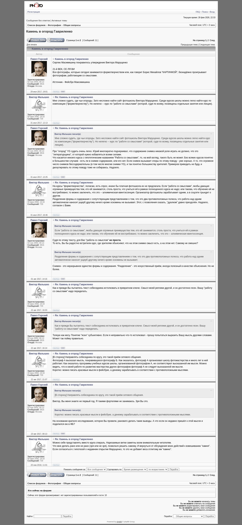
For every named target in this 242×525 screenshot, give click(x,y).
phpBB (119, 522)
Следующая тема (207, 45)
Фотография (54, 25)
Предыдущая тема (189, 45)
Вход (212, 12)
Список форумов (37, 25)
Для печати (32, 45)
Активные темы (59, 20)
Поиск (205, 12)
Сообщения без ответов (38, 20)
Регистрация (34, 12)
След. (212, 40)
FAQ (198, 12)
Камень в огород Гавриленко (49, 31)
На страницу (199, 40)
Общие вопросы (72, 25)
